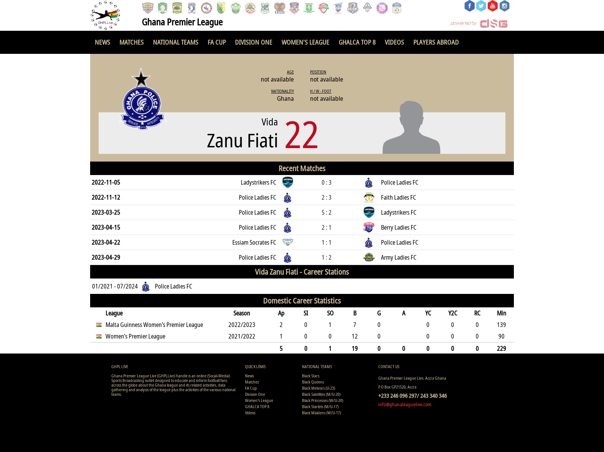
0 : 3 (327, 182)
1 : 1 (327, 242)
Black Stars (310, 376)
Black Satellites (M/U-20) (321, 394)
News (102, 42)
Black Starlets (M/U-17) (320, 406)
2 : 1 (327, 227)
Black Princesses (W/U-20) (322, 400)
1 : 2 (327, 257)
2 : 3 (327, 197)
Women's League (305, 42)
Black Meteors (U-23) (318, 388)
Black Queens (313, 382)
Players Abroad (436, 42)
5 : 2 (327, 212)
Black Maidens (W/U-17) (321, 412)
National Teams (175, 42)
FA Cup (217, 42)
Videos (394, 42)
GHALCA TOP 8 (357, 42)
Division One (253, 42)
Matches (131, 42)
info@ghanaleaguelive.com (404, 404)
